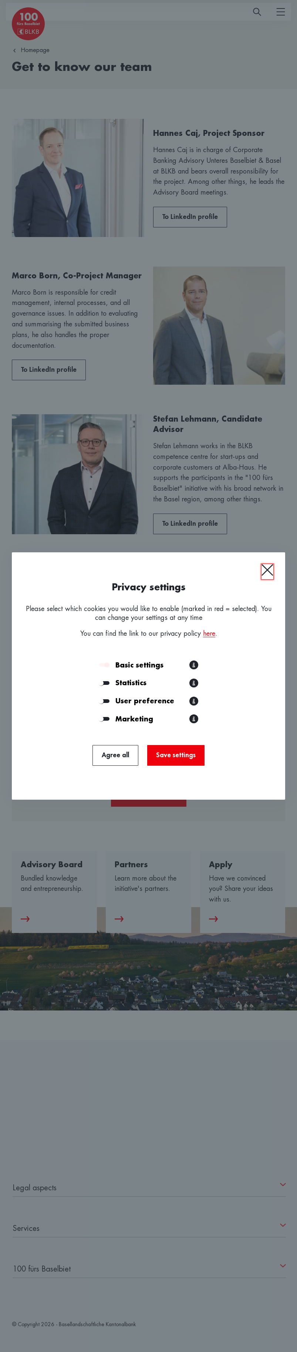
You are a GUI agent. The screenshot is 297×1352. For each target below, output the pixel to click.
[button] (193, 664)
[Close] (267, 571)
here (209, 633)
